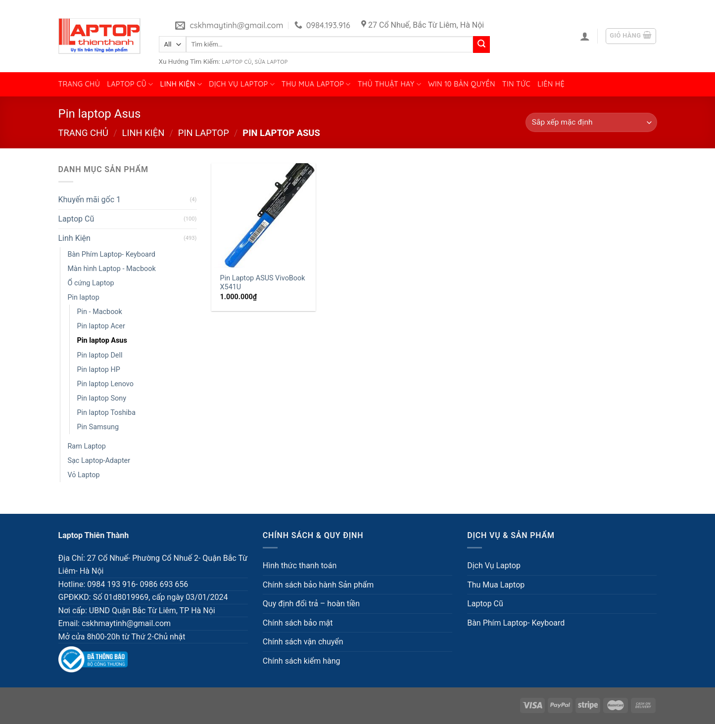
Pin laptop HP (98, 369)
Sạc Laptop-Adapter (99, 460)
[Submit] (481, 44)
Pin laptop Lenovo (105, 384)
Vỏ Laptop (84, 475)
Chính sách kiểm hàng (301, 661)
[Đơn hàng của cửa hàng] (591, 122)
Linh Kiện (181, 84)
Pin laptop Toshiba (106, 412)
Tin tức (516, 84)
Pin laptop (203, 133)
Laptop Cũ (236, 61)
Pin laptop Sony (101, 398)
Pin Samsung (98, 427)
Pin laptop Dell (100, 355)
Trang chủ (79, 84)
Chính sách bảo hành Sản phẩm (318, 584)
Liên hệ (551, 84)
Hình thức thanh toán (299, 565)
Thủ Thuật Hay (389, 84)
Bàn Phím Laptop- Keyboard (111, 254)
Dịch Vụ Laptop (242, 84)
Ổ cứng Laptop (91, 283)
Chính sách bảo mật (298, 623)
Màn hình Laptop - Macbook (112, 269)
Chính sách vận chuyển (303, 641)
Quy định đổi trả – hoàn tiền (311, 603)
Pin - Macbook (99, 312)
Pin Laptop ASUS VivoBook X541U (262, 283)
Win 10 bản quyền (461, 84)
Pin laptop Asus (102, 340)
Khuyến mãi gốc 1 (89, 199)
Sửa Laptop (271, 61)
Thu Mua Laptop (316, 84)
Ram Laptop (87, 446)
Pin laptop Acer (101, 326)
